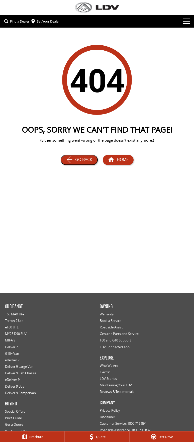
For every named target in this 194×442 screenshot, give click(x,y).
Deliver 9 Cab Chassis (20, 373)
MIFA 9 (10, 340)
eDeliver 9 (12, 379)
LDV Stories (108, 378)
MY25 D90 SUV (16, 333)
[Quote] (97, 436)
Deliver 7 (11, 347)
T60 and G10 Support (115, 340)
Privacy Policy (110, 410)
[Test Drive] (162, 436)
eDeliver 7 (12, 360)
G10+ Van (12, 353)
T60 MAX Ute (14, 314)
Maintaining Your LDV (116, 385)
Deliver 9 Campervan (20, 393)
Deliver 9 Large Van (19, 366)
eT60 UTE (12, 327)
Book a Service (110, 320)
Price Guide (13, 418)
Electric (105, 372)
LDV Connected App (115, 347)
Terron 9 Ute (14, 320)
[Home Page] (118, 160)
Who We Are (109, 365)
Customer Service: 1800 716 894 (123, 423)
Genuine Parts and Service (119, 333)
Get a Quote (14, 424)
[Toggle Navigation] (186, 21)
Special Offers (15, 411)
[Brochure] (32, 436)
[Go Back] (79, 160)
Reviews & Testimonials (117, 391)
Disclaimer (107, 417)
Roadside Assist (111, 327)
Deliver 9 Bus (14, 386)
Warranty (107, 314)
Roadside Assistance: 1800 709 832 (125, 430)
